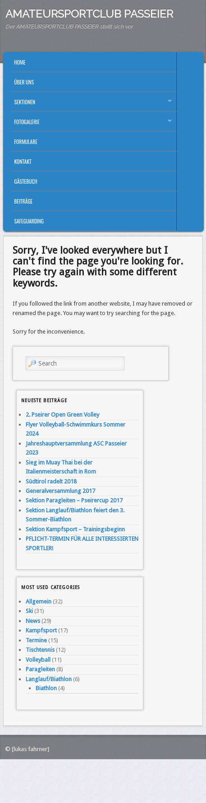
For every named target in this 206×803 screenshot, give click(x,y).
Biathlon (46, 688)
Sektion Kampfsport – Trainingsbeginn (75, 529)
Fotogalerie (91, 124)
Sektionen (91, 104)
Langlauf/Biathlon (49, 679)
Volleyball (38, 659)
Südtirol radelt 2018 (51, 481)
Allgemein (38, 601)
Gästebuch (25, 181)
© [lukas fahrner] (27, 749)
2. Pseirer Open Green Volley (62, 414)
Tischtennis (40, 649)
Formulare (25, 141)
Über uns (24, 82)
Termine (36, 640)
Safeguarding (29, 221)
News (33, 620)
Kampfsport (41, 630)
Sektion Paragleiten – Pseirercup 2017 (74, 500)
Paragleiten (40, 669)
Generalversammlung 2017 (60, 490)
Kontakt (23, 161)
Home (20, 62)
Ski (29, 611)
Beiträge (23, 201)
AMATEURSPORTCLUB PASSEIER (89, 13)
